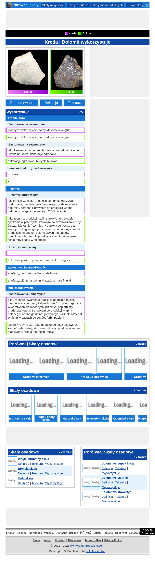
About (48, 540)
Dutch (97, 532)
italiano (73, 532)
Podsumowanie (22, 103)
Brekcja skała (27, 468)
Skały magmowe (53, 5)
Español (22, 532)
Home (36, 540)
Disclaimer (74, 540)
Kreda (28, 91)
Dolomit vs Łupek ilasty (118, 463)
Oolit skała (25, 478)
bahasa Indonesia (139, 532)
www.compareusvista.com (87, 545)
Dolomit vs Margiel (114, 477)
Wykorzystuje (54, 463)
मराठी (88, 532)
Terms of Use (93, 540)
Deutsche (61, 532)
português (35, 532)
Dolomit (70, 91)
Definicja (51, 103)
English (10, 532)
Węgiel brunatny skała (33, 459)
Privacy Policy (113, 540)
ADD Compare (148, 531)
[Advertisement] (77, 19)
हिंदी (82, 532)
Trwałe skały (135, 5)
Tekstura (74, 103)
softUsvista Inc (95, 551)
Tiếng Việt (121, 532)
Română (108, 532)
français (49, 532)
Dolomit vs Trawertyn (116, 492)
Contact (59, 540)
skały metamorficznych (108, 5)
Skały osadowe (78, 5)
